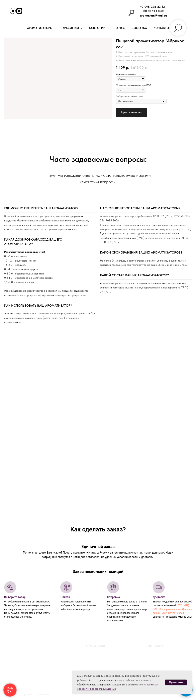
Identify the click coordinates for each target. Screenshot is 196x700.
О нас (120, 28)
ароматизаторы (103, 655)
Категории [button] (97, 28)
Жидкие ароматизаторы (93, 650)
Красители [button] (71, 28)
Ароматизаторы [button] (40, 28)
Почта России (176, 613)
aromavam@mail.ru (153, 15)
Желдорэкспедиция (170, 609)
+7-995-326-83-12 (152, 7)
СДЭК (164, 613)
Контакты (161, 28)
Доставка (139, 28)
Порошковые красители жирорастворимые (103, 669)
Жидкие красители (91, 660)
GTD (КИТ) (183, 605)
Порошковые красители (93, 664)
